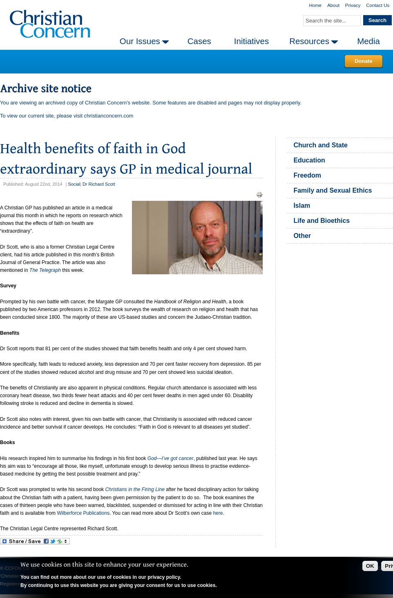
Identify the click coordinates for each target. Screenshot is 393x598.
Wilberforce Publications (83, 513)
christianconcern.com (109, 116)
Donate (363, 61)
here (218, 513)
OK (370, 566)
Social (74, 184)
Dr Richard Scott (99, 184)
